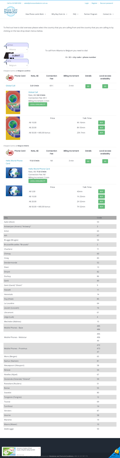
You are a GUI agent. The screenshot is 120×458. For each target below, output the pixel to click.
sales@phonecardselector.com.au (36, 3)
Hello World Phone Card (39, 169)
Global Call (10, 85)
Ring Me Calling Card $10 (28, 450)
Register (94, 3)
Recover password (106, 3)
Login (87, 3)
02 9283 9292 (16, 3)
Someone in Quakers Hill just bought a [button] (26, 449)
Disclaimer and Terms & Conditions (61, 456)
